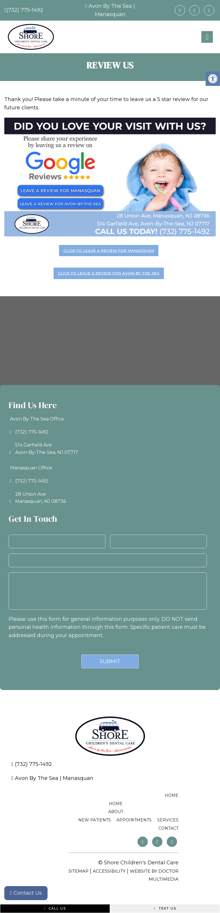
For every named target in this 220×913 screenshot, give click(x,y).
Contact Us (26, 893)
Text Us (165, 908)
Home (171, 795)
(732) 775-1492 (24, 10)
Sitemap (78, 871)
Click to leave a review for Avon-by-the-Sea (109, 273)
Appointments (134, 820)
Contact (168, 828)
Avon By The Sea (110, 6)
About (115, 811)
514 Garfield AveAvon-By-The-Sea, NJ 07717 (46, 448)
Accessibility (109, 871)
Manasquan (110, 14)
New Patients (94, 820)
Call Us (55, 908)
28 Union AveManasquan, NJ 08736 (40, 497)
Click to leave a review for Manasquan (108, 250)
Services (167, 820)
